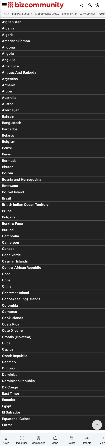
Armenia (9, 85)
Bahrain (8, 117)
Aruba (7, 91)
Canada (8, 249)
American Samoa (16, 41)
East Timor (10, 393)
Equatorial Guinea (16, 419)
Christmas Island (15, 293)
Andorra (8, 47)
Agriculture (69, 14)
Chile (6, 280)
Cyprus (7, 349)
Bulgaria (8, 217)
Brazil (6, 198)
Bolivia (7, 173)
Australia (9, 98)
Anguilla (8, 60)
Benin (6, 154)
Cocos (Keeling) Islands (21, 299)
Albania (8, 28)
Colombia (10, 305)
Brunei (7, 211)
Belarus (8, 135)
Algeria (8, 35)
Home (5, 14)
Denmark (9, 362)
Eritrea (7, 425)
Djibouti (8, 368)
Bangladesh (11, 123)
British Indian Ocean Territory (25, 205)
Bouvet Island (13, 192)
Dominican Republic (18, 381)
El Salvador (11, 412)
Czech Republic (14, 356)
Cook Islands (12, 318)
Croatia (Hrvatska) (16, 337)
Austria (7, 104)
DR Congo (10, 387)
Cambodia (10, 236)
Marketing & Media (47, 14)
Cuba (6, 343)
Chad (6, 274)
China (6, 286)
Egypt (6, 406)
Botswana (10, 186)
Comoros (9, 312)
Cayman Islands (15, 261)
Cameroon (10, 242)
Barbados (10, 129)
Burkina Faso (12, 224)
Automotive (87, 14)
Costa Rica (10, 324)
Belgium (8, 142)
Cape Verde (11, 255)
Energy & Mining (22, 14)
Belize (7, 148)
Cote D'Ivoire (12, 330)
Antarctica (10, 66)
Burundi (8, 230)
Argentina (10, 79)
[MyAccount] (98, 5)
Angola (8, 54)
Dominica (10, 375)
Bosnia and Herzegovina (21, 179)
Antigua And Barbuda (19, 72)
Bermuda (9, 161)
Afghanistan (11, 22)
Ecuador (8, 400)
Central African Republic (21, 268)
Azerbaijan (10, 110)
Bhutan (7, 167)
